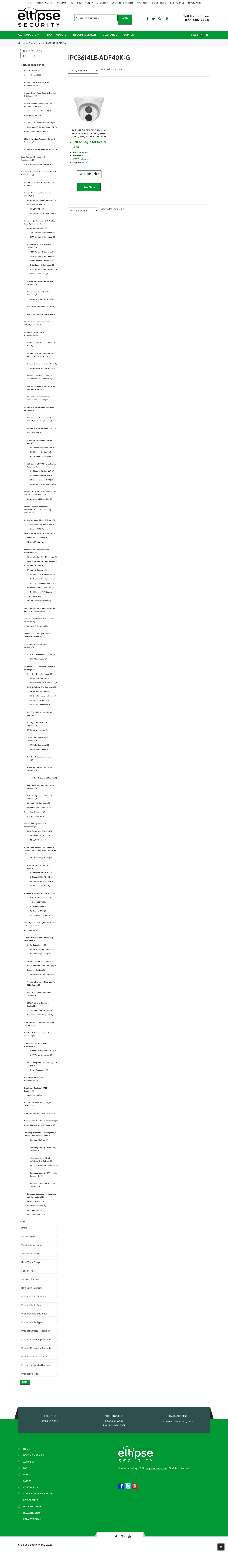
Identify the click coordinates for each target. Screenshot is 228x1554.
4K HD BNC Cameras (40, 691)
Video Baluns (34, 1095)
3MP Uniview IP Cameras (42, 237)
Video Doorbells (36, 1201)
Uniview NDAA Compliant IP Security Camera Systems (39, 419)
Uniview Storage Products (43, 368)
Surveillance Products (122, 3)
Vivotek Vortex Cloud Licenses (42, 561)
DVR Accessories (36, 816)
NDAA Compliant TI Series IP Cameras (39, 797)
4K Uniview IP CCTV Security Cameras (39, 246)
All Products (27, 34)
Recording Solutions (35, 812)
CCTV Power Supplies (41, 1055)
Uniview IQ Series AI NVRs (43, 484)
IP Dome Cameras (39, 749)
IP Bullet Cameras (39, 745)
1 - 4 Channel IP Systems (42, 574)
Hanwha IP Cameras (37, 626)
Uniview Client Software (42, 524)
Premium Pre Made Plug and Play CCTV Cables (41, 983)
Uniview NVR (34, 433)
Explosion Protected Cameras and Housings (39, 620)
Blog (79, 3)
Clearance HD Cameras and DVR (39, 123)
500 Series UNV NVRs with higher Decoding (41, 465)
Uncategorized (32, 70)
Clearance (110, 34)
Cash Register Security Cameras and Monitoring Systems (40, 609)
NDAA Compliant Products (37, 131)
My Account (142, 3)
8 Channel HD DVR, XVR (41, 877)
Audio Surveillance (37, 945)
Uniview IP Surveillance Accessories (34, 333)
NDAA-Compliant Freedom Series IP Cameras (40, 140)
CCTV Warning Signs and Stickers (40, 1113)
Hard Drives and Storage (39, 831)
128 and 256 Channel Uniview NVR (40, 441)
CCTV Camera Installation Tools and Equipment (39, 1023)
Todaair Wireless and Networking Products (38, 939)
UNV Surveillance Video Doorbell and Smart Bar (41, 387)
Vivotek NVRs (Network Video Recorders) (36, 551)
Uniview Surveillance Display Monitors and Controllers (39, 377)
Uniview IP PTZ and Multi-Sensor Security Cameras (38, 323)
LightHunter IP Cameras (42, 265)
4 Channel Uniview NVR (41, 456)
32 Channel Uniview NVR (42, 452)
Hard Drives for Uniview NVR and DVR (41, 344)
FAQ (71, 3)
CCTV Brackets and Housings (41, 966)
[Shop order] (83, 71)
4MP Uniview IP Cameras (42, 252)
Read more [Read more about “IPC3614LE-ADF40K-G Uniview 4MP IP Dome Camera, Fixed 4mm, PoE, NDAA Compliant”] (89, 187)
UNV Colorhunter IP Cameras (41, 314)
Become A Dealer (44, 3)
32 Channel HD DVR (40, 886)
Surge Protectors (39, 1070)
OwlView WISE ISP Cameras (43, 269)
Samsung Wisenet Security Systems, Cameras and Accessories (40, 1134)
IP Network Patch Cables (42, 974)
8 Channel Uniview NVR (41, 475)
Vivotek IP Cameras (37, 542)
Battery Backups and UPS (43, 1051)
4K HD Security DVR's (41, 858)
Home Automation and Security (39, 1125)
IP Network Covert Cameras (43, 683)
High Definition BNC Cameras (41, 687)
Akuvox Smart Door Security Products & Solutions (40, 94)
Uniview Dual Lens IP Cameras (41, 200)
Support (89, 3)
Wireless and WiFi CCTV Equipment (41, 1121)
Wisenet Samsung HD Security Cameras (43, 1185)
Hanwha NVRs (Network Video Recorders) (37, 825)
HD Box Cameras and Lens (43, 696)
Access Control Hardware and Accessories (37, 84)
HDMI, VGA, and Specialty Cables (38, 1004)
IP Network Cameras (37, 730)
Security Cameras (33, 596)
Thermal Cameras (39, 274)
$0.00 (198, 35)
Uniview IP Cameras (37, 228)
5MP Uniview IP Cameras (42, 256)
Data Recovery (159, 3)
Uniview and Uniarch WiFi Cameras (38, 293)
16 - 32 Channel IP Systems (43, 583)
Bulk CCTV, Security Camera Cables (39, 994)
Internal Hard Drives (40, 835)
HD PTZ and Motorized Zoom (41, 655)
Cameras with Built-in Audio (40, 961)
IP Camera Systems (37, 570)
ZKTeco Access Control (39, 111)
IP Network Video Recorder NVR (39, 893)
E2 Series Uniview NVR (41, 480)
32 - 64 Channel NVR (40, 915)
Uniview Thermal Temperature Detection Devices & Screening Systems (37, 510)
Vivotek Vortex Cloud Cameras (42, 557)
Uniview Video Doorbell (42, 299)
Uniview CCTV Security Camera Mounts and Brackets (40, 354)
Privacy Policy (194, 3)
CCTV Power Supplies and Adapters (35, 1044)
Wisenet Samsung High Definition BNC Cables (41, 1159)
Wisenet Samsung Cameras (44, 1165)
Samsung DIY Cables (41, 1010)
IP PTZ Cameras (38, 659)
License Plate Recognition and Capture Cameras (37, 635)
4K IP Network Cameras (39, 601)
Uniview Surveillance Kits (39, 499)
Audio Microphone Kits (42, 949)
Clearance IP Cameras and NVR (42, 127)
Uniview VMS (37, 529)
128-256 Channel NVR (41, 898)
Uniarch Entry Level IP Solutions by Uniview (39, 183)
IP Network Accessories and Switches (36, 1034)
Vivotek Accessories (37, 538)
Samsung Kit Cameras (38, 803)
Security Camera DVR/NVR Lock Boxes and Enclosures (40, 924)
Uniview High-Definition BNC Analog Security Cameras (39, 222)
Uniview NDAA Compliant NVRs (42, 428)
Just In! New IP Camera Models (42, 778)
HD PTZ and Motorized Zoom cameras (40, 713)
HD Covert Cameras (40, 678)
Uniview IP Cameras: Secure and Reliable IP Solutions (39, 173)
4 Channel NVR (38, 902)
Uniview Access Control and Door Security (38, 194)
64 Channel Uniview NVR (42, 471)
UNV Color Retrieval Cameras (41, 307)
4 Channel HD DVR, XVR (41, 873)
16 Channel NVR (38, 911)
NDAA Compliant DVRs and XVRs (38, 866)
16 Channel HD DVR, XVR (42, 881)
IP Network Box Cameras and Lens (40, 758)
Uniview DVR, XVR (36, 204)
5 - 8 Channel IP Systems (42, 579)
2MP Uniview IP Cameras (42, 232)
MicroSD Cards (38, 840)
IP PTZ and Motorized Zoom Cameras (39, 768)
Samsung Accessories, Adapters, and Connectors (41, 1195)
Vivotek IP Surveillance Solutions (40, 533)
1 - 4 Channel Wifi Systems (43, 592)
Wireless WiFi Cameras (39, 807)
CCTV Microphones (40, 954)
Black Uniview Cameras (42, 260)
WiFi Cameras (34, 1210)
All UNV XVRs (37, 209)
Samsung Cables (39, 1140)
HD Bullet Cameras (40, 700)
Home (30, 3)
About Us (61, 3)
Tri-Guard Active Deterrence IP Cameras (40, 282)
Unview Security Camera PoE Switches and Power (39, 398)
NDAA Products (55, 34)
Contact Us (102, 3)
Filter (24, 1382)
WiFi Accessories (36, 1214)
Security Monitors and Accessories (33, 1079)
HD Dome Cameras (40, 704)
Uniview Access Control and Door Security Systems (38, 105)
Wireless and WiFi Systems (40, 587)
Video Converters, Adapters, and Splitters (38, 1104)
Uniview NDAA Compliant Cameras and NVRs (39, 408)
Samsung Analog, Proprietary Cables (43, 1149)
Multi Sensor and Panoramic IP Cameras (40, 786)
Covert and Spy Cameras (39, 674)
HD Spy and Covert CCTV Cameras (37, 724)
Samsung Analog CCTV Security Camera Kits (43, 1174)
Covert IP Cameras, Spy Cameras (37, 739)
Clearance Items (33, 115)
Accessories (31, 930)
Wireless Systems (36, 1206)
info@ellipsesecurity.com (178, 1421)
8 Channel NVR (38, 906)
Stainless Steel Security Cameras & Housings (39, 668)
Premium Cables (36, 970)
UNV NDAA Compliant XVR (43, 213)
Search (124, 19)
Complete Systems (34, 566)
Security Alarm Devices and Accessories (33, 158)
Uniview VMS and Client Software (40, 520)
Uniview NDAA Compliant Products (40, 149)
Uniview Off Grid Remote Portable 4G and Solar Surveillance (40, 493)
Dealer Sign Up (177, 3)
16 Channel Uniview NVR (42, 447)
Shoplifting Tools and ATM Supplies (35, 1089)
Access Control (32, 75)
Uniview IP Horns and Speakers (42, 364)
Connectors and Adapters (40, 1015)
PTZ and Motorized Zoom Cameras (35, 645)
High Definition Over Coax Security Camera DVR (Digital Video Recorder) (40, 850)
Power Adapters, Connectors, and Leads (42, 1064)
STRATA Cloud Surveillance (37, 164)
